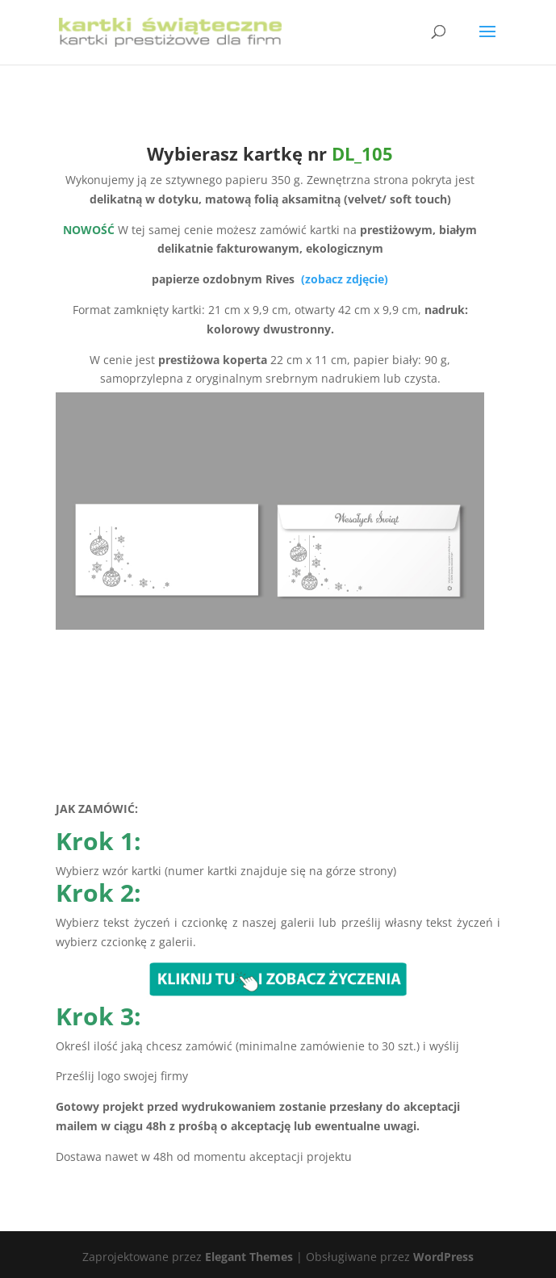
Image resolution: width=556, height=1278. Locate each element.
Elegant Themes (249, 1256)
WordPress (443, 1256)
